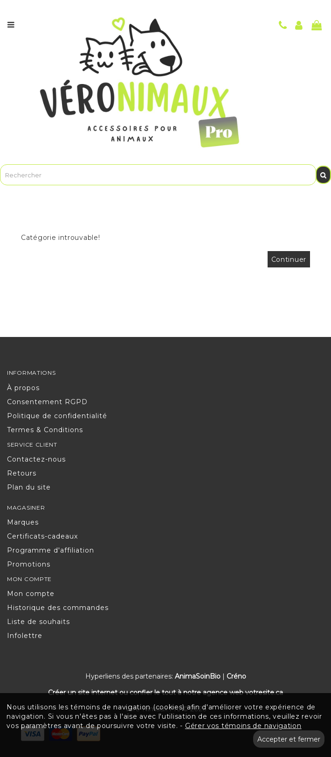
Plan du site (29, 487)
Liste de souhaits (38, 621)
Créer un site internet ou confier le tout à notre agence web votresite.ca (165, 692)
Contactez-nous (36, 459)
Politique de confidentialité (57, 416)
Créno (236, 676)
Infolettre (24, 635)
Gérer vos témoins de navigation (243, 726)
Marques (23, 522)
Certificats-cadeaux (42, 536)
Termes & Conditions (45, 430)
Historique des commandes (58, 607)
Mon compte (31, 593)
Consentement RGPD (47, 402)
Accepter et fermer (288, 739)
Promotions (28, 564)
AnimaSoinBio (198, 676)
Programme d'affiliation (50, 550)
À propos (23, 388)
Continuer (288, 259)
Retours (21, 473)
